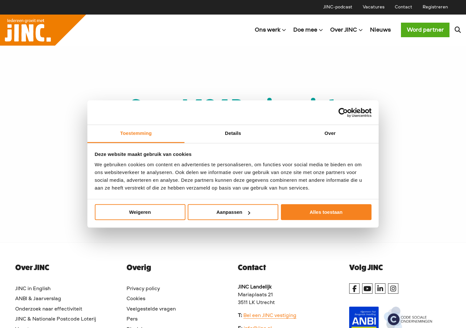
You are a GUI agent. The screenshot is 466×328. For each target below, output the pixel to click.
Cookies (136, 298)
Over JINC (346, 30)
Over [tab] (330, 133)
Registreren (435, 7)
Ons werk (270, 30)
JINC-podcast (337, 7)
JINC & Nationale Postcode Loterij (55, 319)
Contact (403, 7)
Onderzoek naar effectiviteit (48, 309)
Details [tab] (233, 133)
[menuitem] (338, 7)
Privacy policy (143, 288)
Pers (132, 319)
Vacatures (373, 7)
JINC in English (32, 288)
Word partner (425, 30)
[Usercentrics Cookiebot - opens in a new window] (343, 112)
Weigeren (140, 212)
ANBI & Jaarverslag (38, 298)
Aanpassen (233, 212)
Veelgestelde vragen (151, 309)
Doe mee (308, 30)
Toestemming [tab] (136, 133)
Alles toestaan (326, 212)
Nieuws (380, 30)
